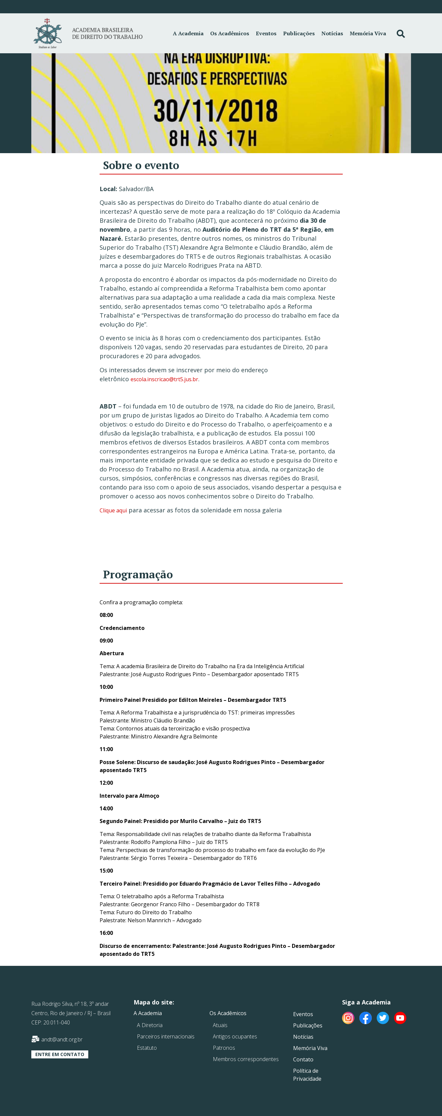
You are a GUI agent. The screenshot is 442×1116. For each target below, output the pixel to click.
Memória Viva (368, 33)
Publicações (299, 33)
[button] (59, 1054)
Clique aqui (113, 510)
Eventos (266, 33)
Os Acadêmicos (229, 33)
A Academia (188, 33)
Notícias (332, 33)
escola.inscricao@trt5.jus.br (164, 379)
